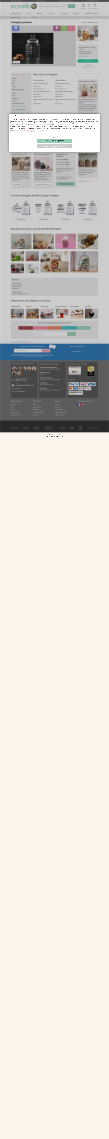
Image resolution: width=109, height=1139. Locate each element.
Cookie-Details (33, 132)
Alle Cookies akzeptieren (54, 141)
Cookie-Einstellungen (54, 149)
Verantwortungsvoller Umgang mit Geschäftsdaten (31, 130)
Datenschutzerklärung (16, 132)
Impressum (25, 132)
